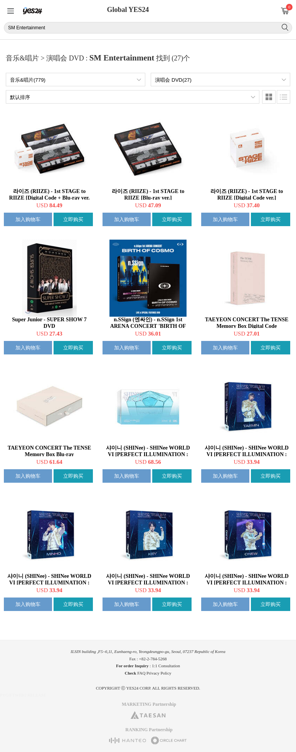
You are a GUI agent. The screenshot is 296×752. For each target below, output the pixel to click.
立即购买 (73, 219)
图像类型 (269, 97)
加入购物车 (27, 219)
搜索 (285, 27)
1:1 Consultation (166, 665)
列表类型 (283, 97)
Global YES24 (128, 9)
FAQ (141, 673)
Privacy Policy (158, 673)
